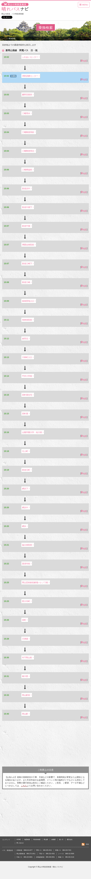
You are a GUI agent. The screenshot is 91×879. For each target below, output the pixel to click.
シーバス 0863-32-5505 (66, 853)
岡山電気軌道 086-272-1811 (26, 853)
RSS (87, 844)
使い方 (61, 839)
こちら (24, 786)
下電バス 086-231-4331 (47, 853)
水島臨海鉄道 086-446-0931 (45, 857)
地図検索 (27, 839)
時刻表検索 (36, 839)
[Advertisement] (45, 744)
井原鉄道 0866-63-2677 (24, 850)
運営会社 (69, 839)
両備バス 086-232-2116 (66, 857)
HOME (19, 839)
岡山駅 (46, 839)
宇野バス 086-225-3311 (44, 850)
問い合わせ (20, 843)
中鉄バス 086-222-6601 (24, 857)
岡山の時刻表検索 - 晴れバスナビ (50, 867)
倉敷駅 (53, 839)
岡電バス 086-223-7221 (63, 850)
